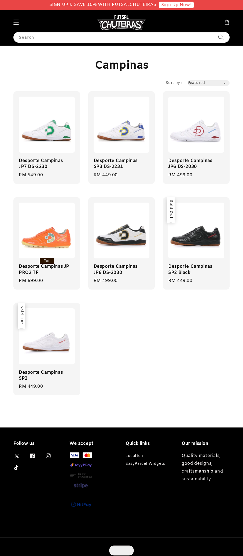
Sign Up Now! (176, 5)
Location (134, 456)
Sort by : (174, 83)
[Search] (221, 37)
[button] (16, 22)
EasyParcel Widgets (145, 463)
